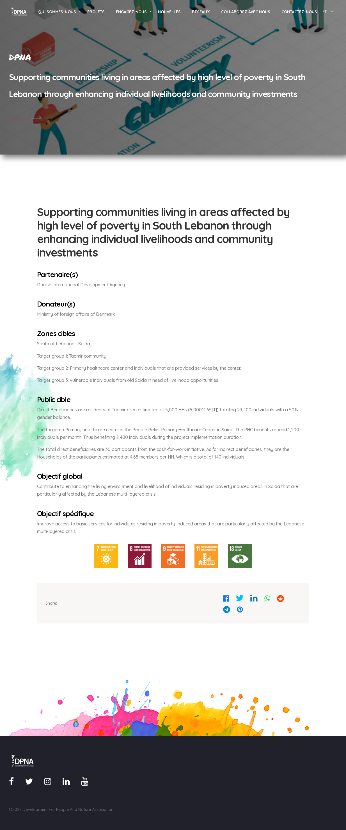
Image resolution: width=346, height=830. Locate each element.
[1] (214, 409)
